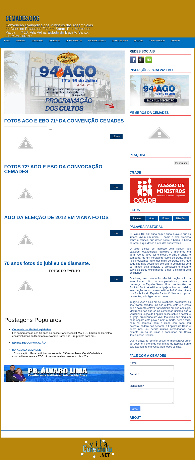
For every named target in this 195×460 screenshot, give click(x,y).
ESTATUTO (138, 41)
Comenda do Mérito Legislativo (31, 329)
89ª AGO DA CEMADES (26, 349)
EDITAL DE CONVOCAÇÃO (29, 342)
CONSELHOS (37, 41)
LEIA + (116, 136)
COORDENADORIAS (97, 41)
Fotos (165, 218)
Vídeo (152, 218)
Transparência (157, 41)
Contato (175, 41)
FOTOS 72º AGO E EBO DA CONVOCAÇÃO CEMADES (53, 169)
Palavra (137, 218)
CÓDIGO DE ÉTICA (120, 41)
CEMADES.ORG (22, 18)
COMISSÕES (54, 41)
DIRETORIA (20, 41)
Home (7, 41)
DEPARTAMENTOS (74, 41)
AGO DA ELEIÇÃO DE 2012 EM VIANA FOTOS (56, 217)
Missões (181, 218)
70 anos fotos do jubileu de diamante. (47, 263)
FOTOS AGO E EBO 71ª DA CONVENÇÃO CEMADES (64, 120)
